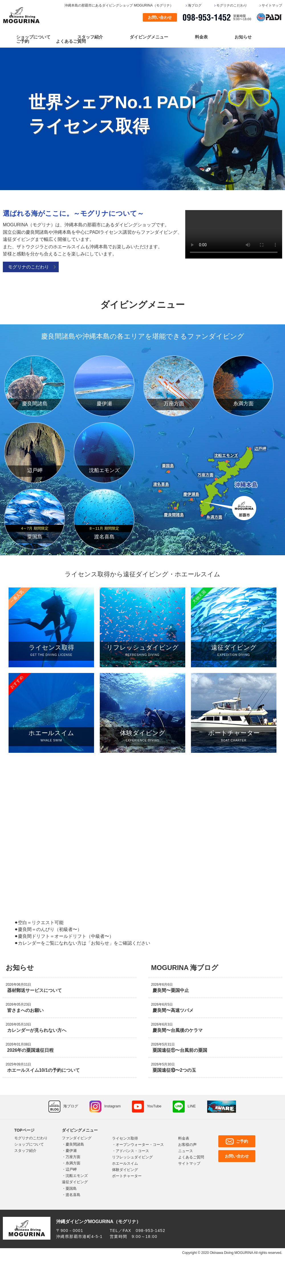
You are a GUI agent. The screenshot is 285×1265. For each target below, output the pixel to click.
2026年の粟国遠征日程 (30, 1050)
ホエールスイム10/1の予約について (43, 1070)
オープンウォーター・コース (140, 1144)
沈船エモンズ (77, 1176)
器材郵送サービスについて (34, 990)
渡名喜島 (73, 1195)
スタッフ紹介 (90, 36)
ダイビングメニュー (149, 36)
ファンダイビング (76, 1138)
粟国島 (71, 1188)
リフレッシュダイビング (132, 1157)
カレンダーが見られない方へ (36, 1030)
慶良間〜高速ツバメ (173, 1010)
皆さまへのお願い (25, 1010)
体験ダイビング (125, 1170)
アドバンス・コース (132, 1151)
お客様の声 (187, 1144)
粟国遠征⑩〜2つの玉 (174, 1070)
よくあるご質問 (71, 41)
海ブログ (194, 5)
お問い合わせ (160, 17)
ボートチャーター (127, 1176)
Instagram (112, 1106)
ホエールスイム (125, 1163)
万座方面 (73, 1157)
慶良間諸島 (75, 1144)
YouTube (154, 1106)
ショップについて (33, 36)
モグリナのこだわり (231, 5)
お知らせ (243, 36)
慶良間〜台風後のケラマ (177, 1030)
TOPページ (24, 1130)
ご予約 (22, 41)
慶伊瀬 (71, 1150)
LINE (192, 1106)
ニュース (185, 1151)
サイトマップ (272, 5)
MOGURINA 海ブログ (185, 967)
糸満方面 (73, 1163)
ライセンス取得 (125, 1138)
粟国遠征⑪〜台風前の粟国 (179, 1050)
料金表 (201, 36)
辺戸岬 (71, 1169)
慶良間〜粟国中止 (170, 990)
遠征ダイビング (75, 1182)
